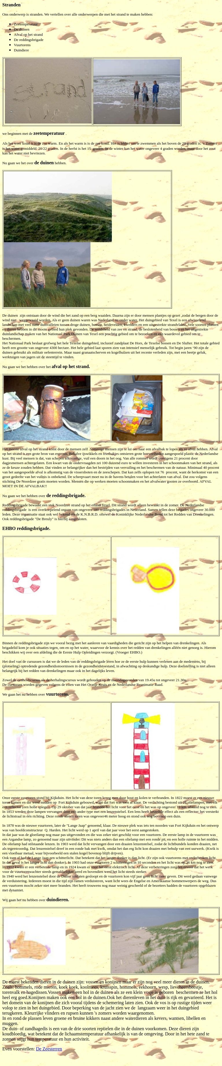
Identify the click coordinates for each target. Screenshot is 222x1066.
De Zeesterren (49, 1048)
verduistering (17, 881)
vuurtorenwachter (28, 871)
